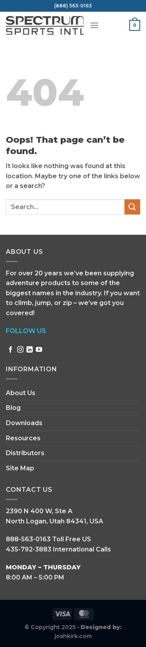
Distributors (25, 453)
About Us (20, 393)
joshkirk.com (73, 636)
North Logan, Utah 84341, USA (54, 521)
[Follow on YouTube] (39, 349)
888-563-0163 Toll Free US (48, 539)
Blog (13, 407)
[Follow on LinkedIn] (29, 349)
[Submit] (132, 206)
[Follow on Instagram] (20, 349)
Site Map (20, 468)
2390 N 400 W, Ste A (39, 511)
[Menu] (94, 25)
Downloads (24, 423)
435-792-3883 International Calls (58, 549)
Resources (23, 438)
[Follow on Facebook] (10, 349)
